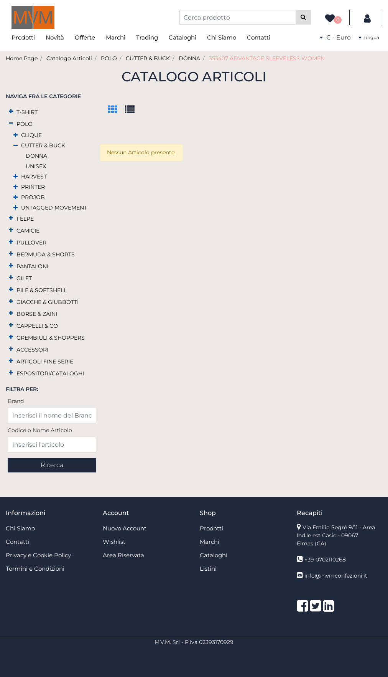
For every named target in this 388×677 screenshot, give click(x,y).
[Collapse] (10, 123)
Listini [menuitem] (208, 568)
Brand (16, 401)
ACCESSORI (32, 349)
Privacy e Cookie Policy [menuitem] (38, 555)
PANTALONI (32, 266)
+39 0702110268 (325, 559)
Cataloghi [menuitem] (182, 37)
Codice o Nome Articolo (40, 430)
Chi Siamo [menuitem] (221, 37)
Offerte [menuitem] (85, 37)
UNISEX (36, 166)
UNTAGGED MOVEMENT (54, 207)
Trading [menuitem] (147, 37)
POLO (109, 58)
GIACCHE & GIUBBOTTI (47, 302)
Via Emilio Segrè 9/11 (336, 535)
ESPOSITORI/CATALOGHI (50, 373)
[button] (303, 17)
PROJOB (33, 197)
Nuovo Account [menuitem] (124, 528)
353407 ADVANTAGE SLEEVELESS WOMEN (267, 58)
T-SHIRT (27, 112)
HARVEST (34, 176)
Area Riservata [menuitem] (123, 555)
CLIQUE (31, 135)
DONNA (189, 58)
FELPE (25, 218)
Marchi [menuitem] (115, 37)
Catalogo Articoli (69, 58)
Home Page (22, 58)
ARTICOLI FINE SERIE (44, 361)
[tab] (116, 110)
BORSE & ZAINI (36, 313)
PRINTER (33, 186)
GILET (24, 278)
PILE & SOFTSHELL (41, 290)
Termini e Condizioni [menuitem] (35, 568)
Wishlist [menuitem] (114, 541)
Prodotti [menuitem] (23, 37)
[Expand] (10, 111)
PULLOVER (31, 242)
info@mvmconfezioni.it (335, 575)
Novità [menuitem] (55, 37)
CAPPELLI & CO (37, 325)
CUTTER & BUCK (148, 58)
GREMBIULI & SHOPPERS (50, 337)
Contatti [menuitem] (258, 37)
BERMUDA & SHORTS (45, 254)
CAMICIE (27, 230)
